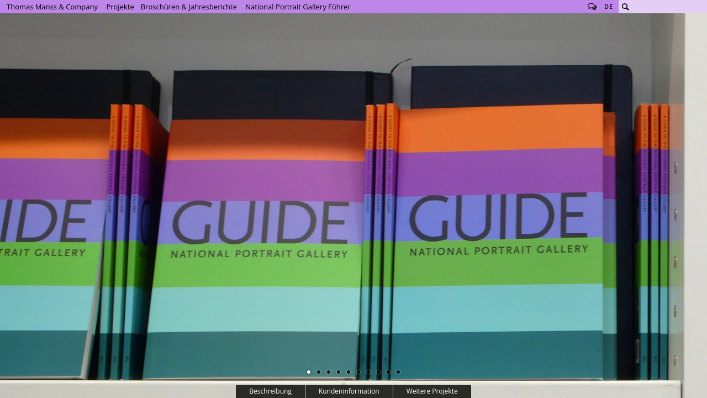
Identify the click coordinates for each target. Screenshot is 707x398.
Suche (625, 6)
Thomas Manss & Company (52, 7)
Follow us (592, 6)
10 (398, 372)
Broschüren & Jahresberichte (189, 7)
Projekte (120, 7)
